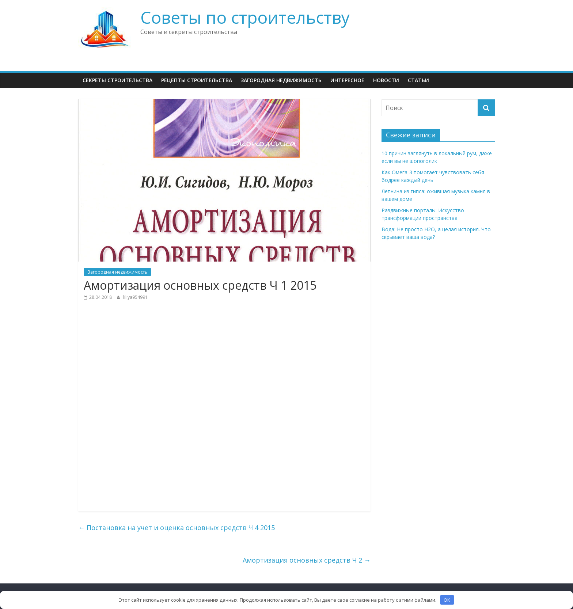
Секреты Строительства (117, 80)
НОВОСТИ (386, 80)
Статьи (418, 80)
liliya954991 (135, 297)
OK (447, 600)
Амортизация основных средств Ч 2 (307, 560)
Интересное (347, 80)
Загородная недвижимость (281, 80)
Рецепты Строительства (196, 80)
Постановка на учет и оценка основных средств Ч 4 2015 (176, 527)
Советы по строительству (245, 17)
